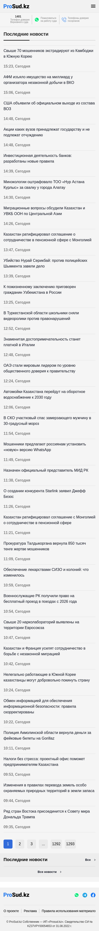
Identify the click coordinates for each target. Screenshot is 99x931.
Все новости (47, 872)
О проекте (11, 911)
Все (88, 859)
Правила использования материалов (69, 911)
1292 (56, 844)
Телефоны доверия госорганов (78, 19)
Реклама (30, 911)
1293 (70, 844)
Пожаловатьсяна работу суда (49, 19)
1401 (18, 16)
